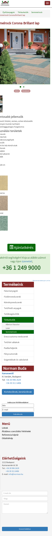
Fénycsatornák (11, 353)
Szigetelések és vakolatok (16, 359)
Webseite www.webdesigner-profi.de (41, 280)
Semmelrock (11, 332)
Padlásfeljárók (10, 348)
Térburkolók (9, 319)
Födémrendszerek (12, 296)
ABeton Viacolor (13, 324)
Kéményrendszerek (13, 302)
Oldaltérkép (7, 438)
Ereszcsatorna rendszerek (16, 336)
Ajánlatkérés (21, 247)
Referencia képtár (10, 434)
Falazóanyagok (11, 290)
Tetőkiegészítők (11, 314)
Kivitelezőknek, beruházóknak (18, 391)
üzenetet (27, 261)
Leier (8, 328)
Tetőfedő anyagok (12, 308)
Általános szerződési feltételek (16, 431)
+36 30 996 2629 (13, 379)
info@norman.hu (15, 474)
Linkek (5, 427)
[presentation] (21, 519)
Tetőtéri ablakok (11, 342)
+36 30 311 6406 (13, 383)
